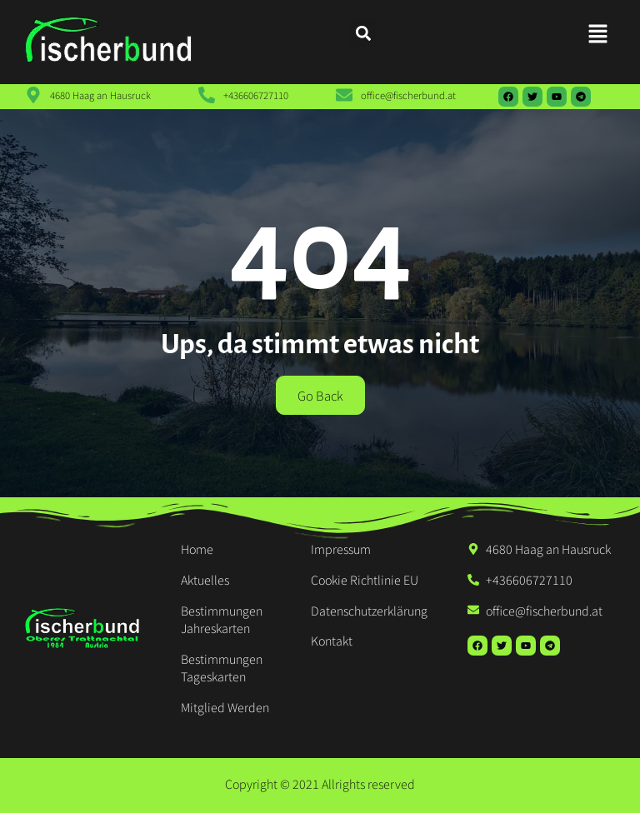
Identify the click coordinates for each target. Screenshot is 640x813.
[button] (598, 34)
